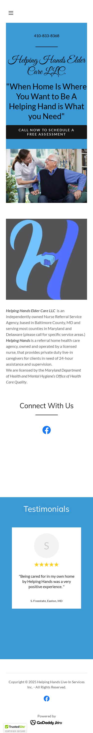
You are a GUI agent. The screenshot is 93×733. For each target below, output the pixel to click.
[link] (46, 72)
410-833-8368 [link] (46, 35)
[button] (11, 13)
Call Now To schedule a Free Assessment (46, 132)
